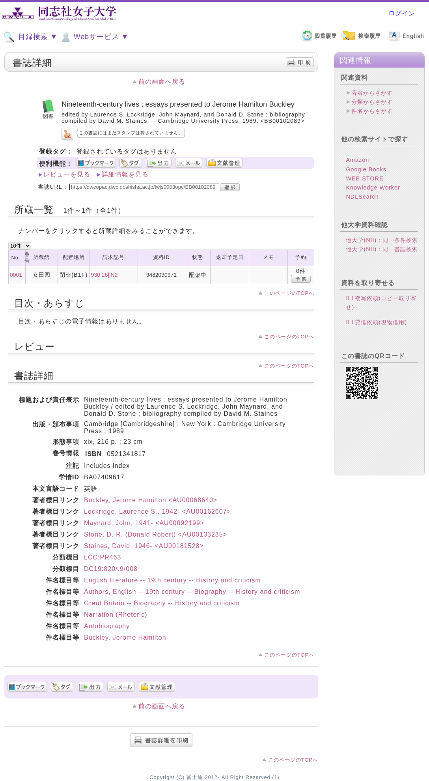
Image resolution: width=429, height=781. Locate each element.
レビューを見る (66, 174)
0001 (16, 275)
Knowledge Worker (373, 187)
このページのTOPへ (289, 293)
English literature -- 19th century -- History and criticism (172, 580)
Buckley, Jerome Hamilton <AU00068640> (150, 500)
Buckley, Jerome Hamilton (125, 637)
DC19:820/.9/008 (111, 568)
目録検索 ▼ (30, 37)
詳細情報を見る (125, 174)
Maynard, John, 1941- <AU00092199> (144, 523)
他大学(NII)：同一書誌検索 (382, 249)
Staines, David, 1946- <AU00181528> (144, 546)
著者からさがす (372, 93)
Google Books (366, 169)
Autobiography (107, 626)
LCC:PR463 (102, 557)
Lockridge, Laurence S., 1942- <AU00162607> (157, 511)
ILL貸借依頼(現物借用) (376, 322)
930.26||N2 (104, 275)
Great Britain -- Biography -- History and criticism (162, 603)
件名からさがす (372, 111)
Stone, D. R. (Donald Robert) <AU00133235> (155, 534)
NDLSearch (362, 196)
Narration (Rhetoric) (115, 614)
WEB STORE (364, 178)
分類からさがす (372, 102)
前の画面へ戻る (161, 81)
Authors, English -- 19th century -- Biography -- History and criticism (192, 591)
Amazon (357, 160)
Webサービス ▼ (94, 37)
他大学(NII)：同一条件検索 (382, 240)
